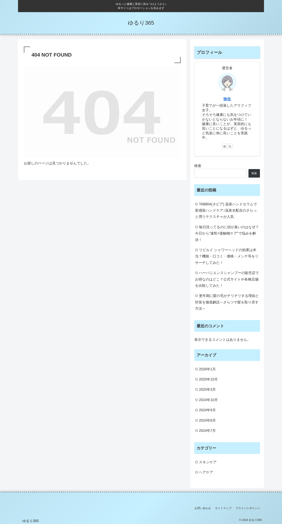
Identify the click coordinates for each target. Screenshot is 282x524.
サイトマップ (223, 508)
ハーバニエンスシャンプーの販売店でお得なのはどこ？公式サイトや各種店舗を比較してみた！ (227, 279)
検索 (197, 166)
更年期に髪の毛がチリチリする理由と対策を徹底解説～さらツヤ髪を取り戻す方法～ (227, 302)
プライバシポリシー (248, 508)
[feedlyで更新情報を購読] (224, 146)
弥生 (227, 99)
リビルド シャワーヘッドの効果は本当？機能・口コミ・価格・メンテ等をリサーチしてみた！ (226, 256)
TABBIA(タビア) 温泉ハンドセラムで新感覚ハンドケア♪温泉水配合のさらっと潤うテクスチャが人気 (226, 210)
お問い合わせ (202, 508)
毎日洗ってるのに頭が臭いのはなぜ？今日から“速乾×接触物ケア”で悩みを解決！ (227, 233)
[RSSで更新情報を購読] (229, 146)
